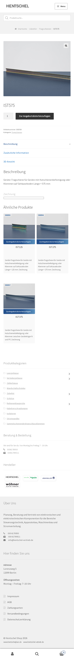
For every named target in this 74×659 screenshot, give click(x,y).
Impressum (13, 596)
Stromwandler (13, 418)
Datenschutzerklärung (19, 619)
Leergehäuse (13, 373)
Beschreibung (10, 143)
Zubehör (33, 28)
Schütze (10, 398)
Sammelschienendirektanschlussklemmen (26, 423)
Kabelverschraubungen (17, 408)
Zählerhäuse (12, 383)
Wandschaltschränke (16, 388)
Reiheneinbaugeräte (16, 403)
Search (37, 654)
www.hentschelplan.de (12, 642)
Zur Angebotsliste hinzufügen (34, 115)
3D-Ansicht (9, 161)
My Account (12, 654)
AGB (9, 602)
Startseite (22, 28)
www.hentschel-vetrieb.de (33, 642)
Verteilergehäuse (14, 378)
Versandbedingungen (18, 613)
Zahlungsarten (15, 607)
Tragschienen (45, 28)
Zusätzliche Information (16, 152)
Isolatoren (11, 413)
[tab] (37, 144)
